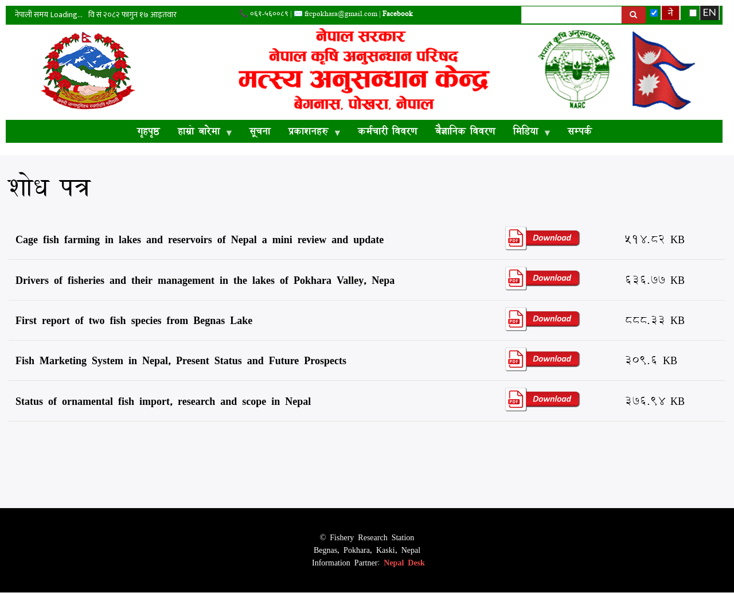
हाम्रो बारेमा (201, 133)
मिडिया (528, 133)
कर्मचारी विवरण (387, 131)
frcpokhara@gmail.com (340, 13)
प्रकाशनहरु (310, 133)
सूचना (259, 131)
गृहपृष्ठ (148, 131)
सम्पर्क (580, 131)
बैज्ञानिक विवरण (465, 131)
